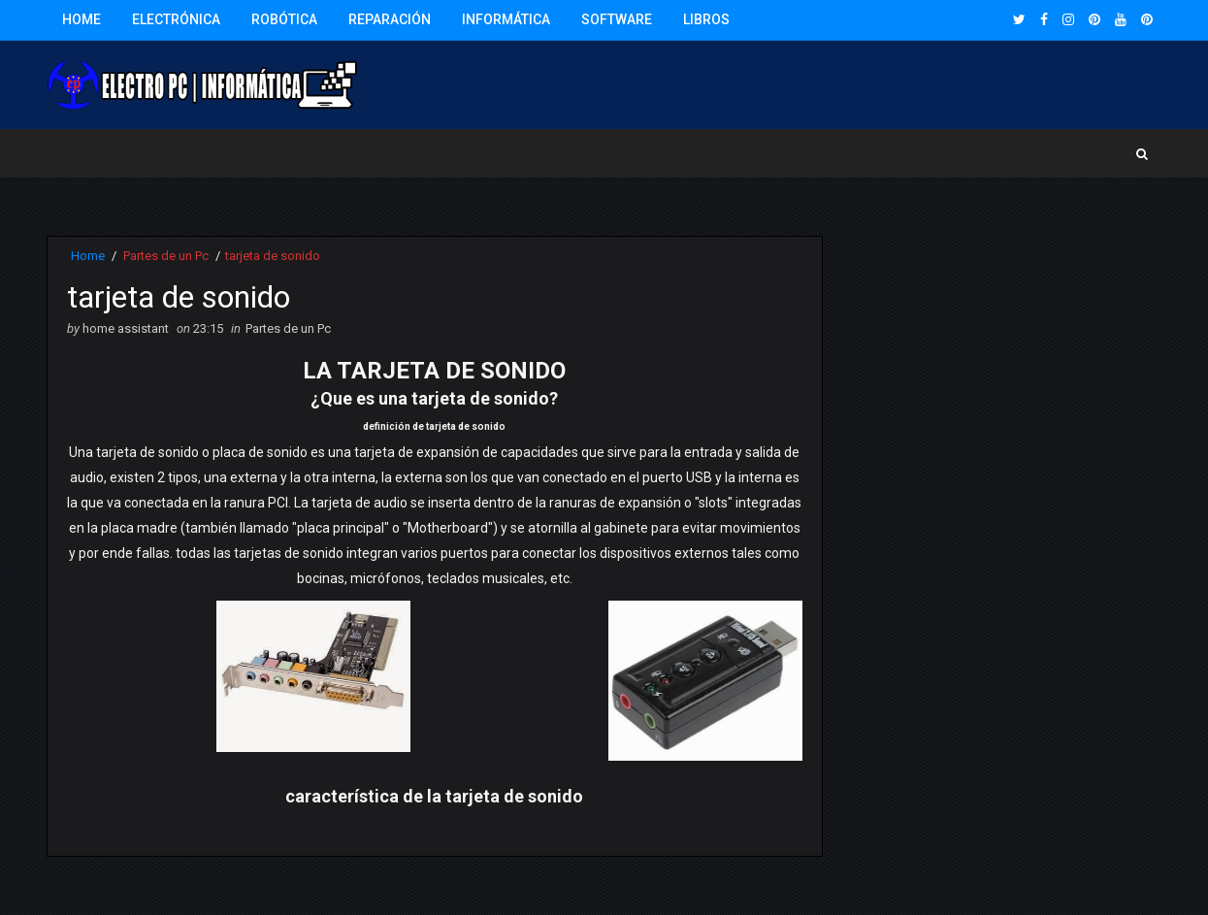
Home (81, 19)
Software (616, 19)
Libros (706, 19)
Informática (506, 19)
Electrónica (176, 19)
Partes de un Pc (166, 255)
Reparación (389, 19)
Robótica (284, 19)
